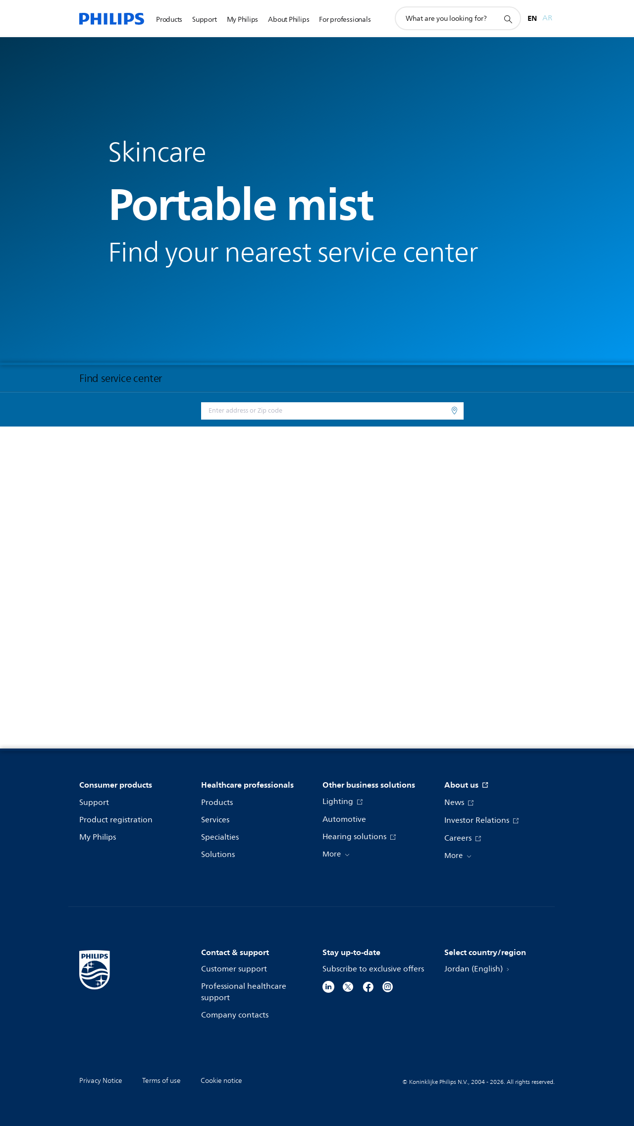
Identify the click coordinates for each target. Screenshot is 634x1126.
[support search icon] (508, 19)
